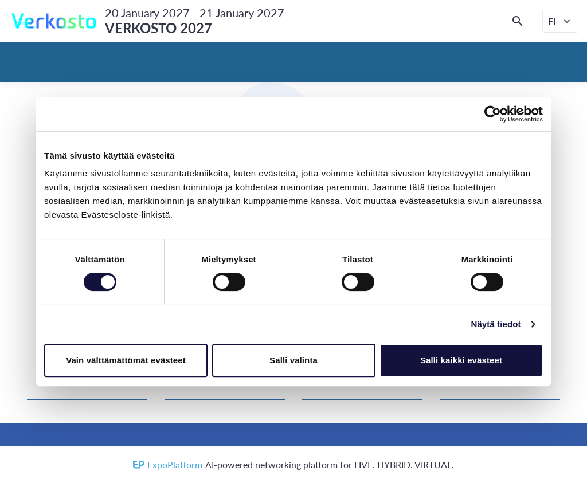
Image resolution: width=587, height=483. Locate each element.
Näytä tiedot (496, 324)
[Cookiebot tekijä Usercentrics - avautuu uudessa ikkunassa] (493, 114)
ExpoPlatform (174, 464)
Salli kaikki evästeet (461, 360)
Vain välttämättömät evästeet (126, 360)
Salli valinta (293, 360)
